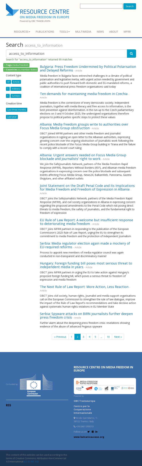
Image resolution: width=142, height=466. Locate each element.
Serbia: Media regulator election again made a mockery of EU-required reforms (85, 245)
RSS (8, 405)
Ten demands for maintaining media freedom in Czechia (84, 94)
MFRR (127, 31)
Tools (64, 31)
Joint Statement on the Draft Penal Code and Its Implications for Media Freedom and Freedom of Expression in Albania (87, 187)
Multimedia (83, 31)
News (100, 31)
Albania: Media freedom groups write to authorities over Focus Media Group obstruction (84, 126)
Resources (22, 31)
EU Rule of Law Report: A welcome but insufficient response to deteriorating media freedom (86, 222)
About (113, 31)
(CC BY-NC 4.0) (31, 461)
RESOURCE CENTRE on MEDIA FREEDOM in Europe (103, 368)
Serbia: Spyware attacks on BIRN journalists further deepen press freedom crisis (86, 315)
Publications (45, 31)
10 (108, 336)
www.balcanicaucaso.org (89, 437)
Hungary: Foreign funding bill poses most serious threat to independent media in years (86, 265)
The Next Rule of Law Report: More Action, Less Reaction (84, 287)
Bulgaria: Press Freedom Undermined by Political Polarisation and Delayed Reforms (88, 68)
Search (130, 6)
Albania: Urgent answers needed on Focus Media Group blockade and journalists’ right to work (83, 157)
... (101, 336)
